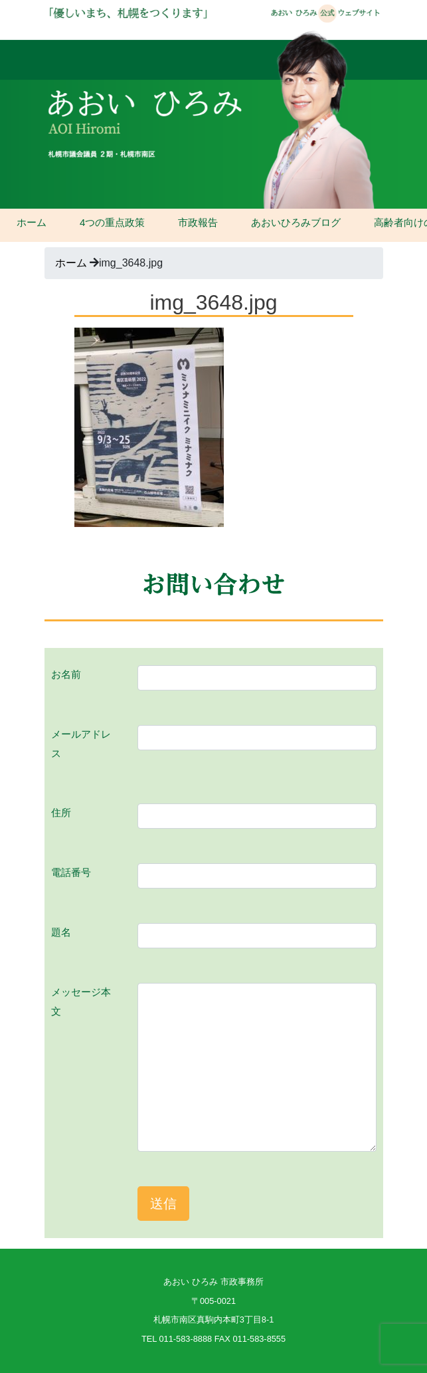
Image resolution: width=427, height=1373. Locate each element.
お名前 (66, 674)
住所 (61, 812)
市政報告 (198, 222)
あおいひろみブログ (296, 222)
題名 (61, 932)
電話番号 (71, 872)
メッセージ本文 (81, 1001)
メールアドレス (81, 743)
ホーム (31, 222)
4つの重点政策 (112, 222)
